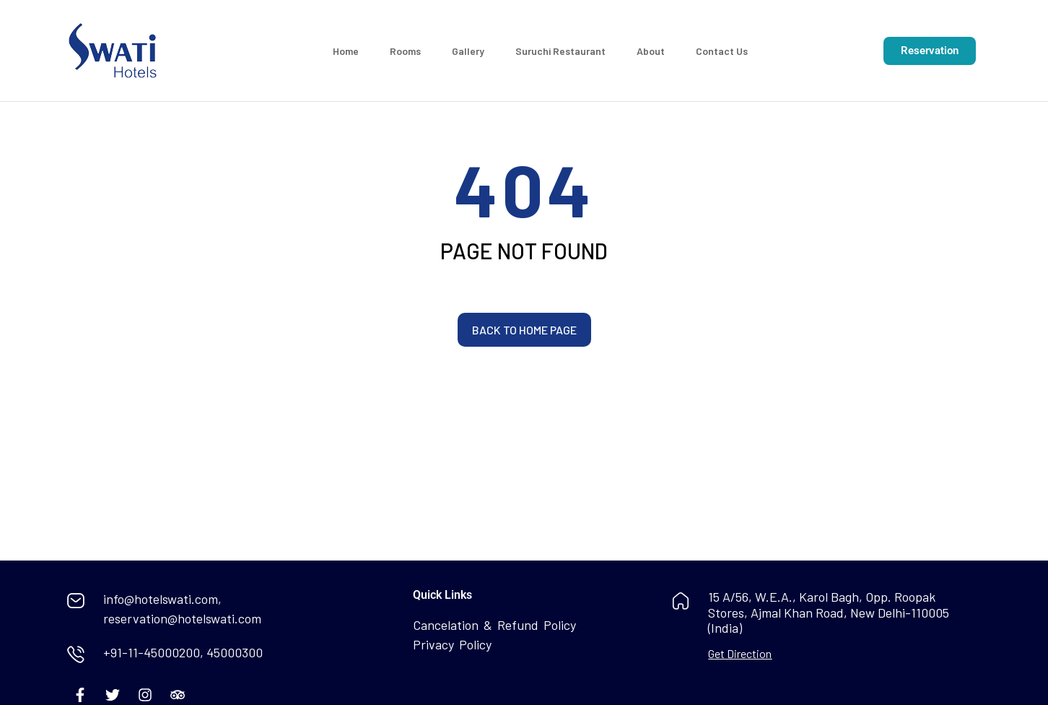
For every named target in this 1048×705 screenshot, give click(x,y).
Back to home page (524, 330)
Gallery (468, 51)
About (651, 51)
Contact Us (722, 51)
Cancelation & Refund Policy (494, 625)
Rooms (405, 51)
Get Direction (740, 653)
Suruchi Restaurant (560, 51)
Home (346, 51)
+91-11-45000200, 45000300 (183, 652)
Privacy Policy (452, 644)
